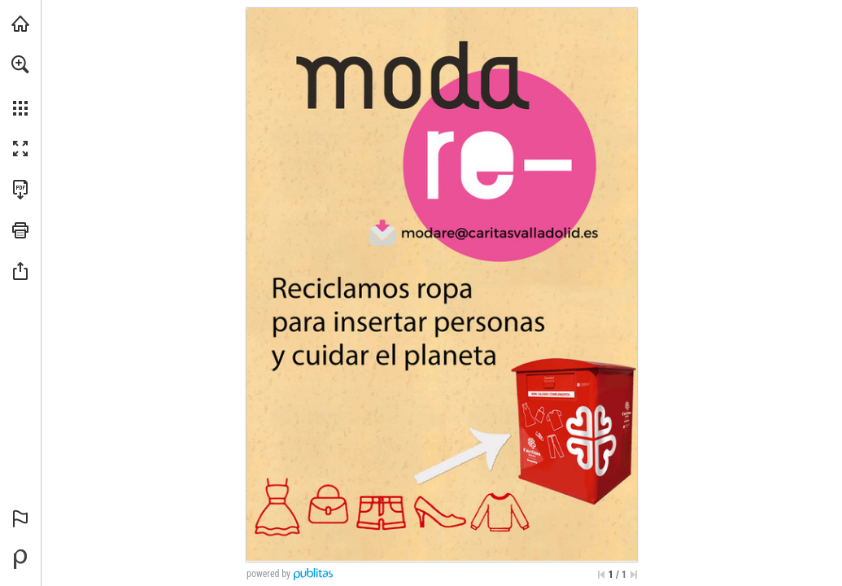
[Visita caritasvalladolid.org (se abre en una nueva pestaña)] (20, 23)
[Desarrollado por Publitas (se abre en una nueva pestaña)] (20, 559)
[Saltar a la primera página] (601, 575)
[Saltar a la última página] (633, 575)
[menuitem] (20, 85)
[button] (20, 64)
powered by (268, 573)
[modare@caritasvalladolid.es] (500, 232)
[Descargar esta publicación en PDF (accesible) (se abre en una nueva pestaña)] (20, 189)
